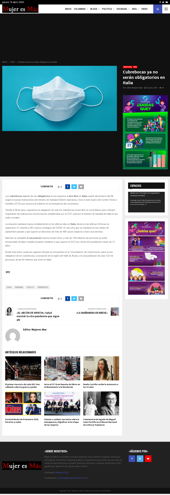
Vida (134, 9)
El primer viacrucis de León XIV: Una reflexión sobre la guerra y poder (22, 386)
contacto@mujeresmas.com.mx (72, 478)
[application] (146, 202)
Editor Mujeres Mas (135, 88)
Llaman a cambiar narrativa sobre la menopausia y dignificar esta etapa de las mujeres (61, 422)
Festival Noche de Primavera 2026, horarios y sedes (21, 421)
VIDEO (144, 9)
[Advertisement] (85, 38)
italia (9, 287)
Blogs (93, 9)
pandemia (19, 287)
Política (107, 9)
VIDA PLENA (128, 67)
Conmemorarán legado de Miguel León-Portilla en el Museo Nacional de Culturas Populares (100, 422)
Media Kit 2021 (62, 472)
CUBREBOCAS (43, 287)
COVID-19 (30, 287)
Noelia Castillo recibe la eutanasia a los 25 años (100, 386)
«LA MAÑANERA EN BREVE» (92, 313)
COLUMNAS (80, 9)
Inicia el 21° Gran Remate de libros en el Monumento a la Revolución (62, 386)
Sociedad (122, 9)
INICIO (68, 9)
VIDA (135, 67)
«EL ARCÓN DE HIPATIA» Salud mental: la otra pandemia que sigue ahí (38, 316)
